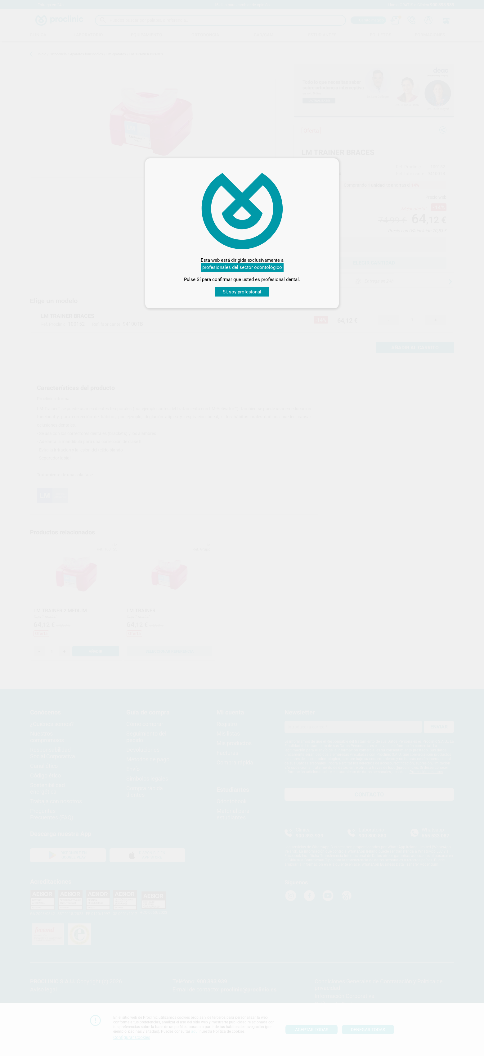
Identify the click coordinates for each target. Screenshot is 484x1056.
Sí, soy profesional (242, 292)
